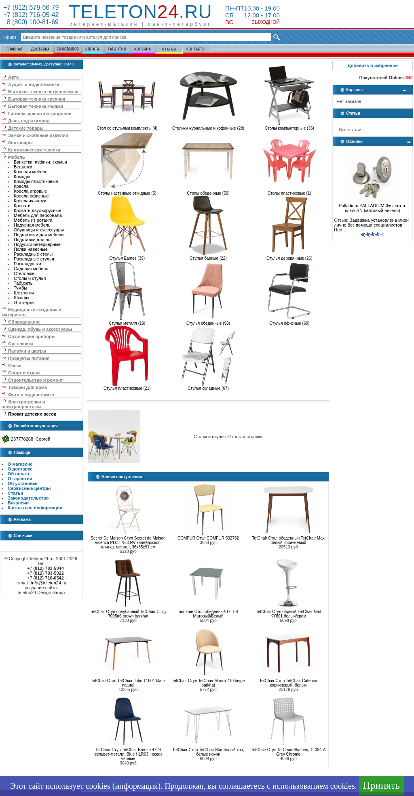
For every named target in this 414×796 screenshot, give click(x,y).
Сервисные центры (29, 488)
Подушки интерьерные (37, 244)
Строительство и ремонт (35, 380)
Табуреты (24, 283)
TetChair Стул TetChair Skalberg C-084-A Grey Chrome (288, 752)
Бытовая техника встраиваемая (43, 91)
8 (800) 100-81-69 (31, 22)
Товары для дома (27, 387)
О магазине (20, 464)
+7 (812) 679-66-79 (31, 7)
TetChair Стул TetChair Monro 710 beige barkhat (208, 682)
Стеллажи (24, 273)
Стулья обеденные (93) (208, 321)
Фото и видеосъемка (31, 394)
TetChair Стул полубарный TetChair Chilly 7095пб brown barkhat (128, 613)
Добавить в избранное (373, 65)
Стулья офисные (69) (289, 321)
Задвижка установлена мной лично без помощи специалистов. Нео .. (371, 225)
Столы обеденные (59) (208, 191)
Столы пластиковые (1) (289, 191)
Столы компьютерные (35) (289, 126)
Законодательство (28, 498)
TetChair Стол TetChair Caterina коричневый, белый (288, 682)
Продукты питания (29, 358)
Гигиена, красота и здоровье (40, 113)
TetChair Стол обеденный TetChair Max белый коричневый (288, 540)
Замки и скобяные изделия (38, 135)
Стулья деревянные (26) (289, 256)
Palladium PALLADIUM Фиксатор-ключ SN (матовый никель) (373, 206)
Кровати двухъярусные (37, 210)
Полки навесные (31, 249)
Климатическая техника (34, 149)
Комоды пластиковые (36, 181)
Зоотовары (20, 142)
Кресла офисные (31, 195)
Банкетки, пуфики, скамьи (40, 162)
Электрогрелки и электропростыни (23, 404)
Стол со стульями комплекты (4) (127, 126)
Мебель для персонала (38, 215)
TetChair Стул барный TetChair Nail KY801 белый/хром (288, 613)
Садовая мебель (31, 268)
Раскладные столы (33, 254)
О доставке (20, 468)
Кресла (21, 186)
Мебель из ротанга (33, 220)
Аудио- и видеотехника (33, 84)
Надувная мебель (32, 225)
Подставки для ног (33, 239)
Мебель (16, 157)
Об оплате (19, 473)
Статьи (15, 493)
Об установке (23, 483)
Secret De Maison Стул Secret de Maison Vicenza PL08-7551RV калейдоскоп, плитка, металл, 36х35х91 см (128, 542)
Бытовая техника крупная (36, 99)
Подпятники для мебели (38, 234)
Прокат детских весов (32, 414)
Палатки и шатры (27, 351)
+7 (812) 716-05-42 (31, 14)
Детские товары (26, 128)
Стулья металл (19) (127, 321)
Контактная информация (35, 507)
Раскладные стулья (34, 258)
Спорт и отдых (24, 372)
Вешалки (23, 166)
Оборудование (24, 321)
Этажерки (24, 302)
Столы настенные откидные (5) (127, 191)
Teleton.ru (140, 11)
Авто (13, 77)
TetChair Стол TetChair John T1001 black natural (128, 682)
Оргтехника (20, 343)
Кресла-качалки (30, 200)
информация (136, 785)
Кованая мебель (30, 171)
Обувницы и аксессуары (39, 229)
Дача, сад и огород (29, 120)
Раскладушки (27, 263)
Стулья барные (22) (208, 256)
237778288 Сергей (30, 439)
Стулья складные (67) (208, 386)
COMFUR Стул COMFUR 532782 (208, 538)
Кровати (22, 205)
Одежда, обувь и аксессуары (40, 329)
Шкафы (21, 297)
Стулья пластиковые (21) (127, 386)
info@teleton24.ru (48, 582)
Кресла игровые (30, 191)
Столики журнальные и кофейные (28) (208, 126)
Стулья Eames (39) (127, 256)
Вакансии (18, 502)
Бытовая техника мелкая (35, 106)
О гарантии (20, 478)
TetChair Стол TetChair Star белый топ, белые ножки (208, 752)
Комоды (22, 176)
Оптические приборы (31, 336)
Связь (14, 365)
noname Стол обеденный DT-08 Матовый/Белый (208, 613)
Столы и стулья (30, 278)
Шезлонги (24, 292)
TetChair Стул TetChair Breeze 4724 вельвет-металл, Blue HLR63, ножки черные (128, 754)
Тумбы (20, 288)
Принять (381, 785)
